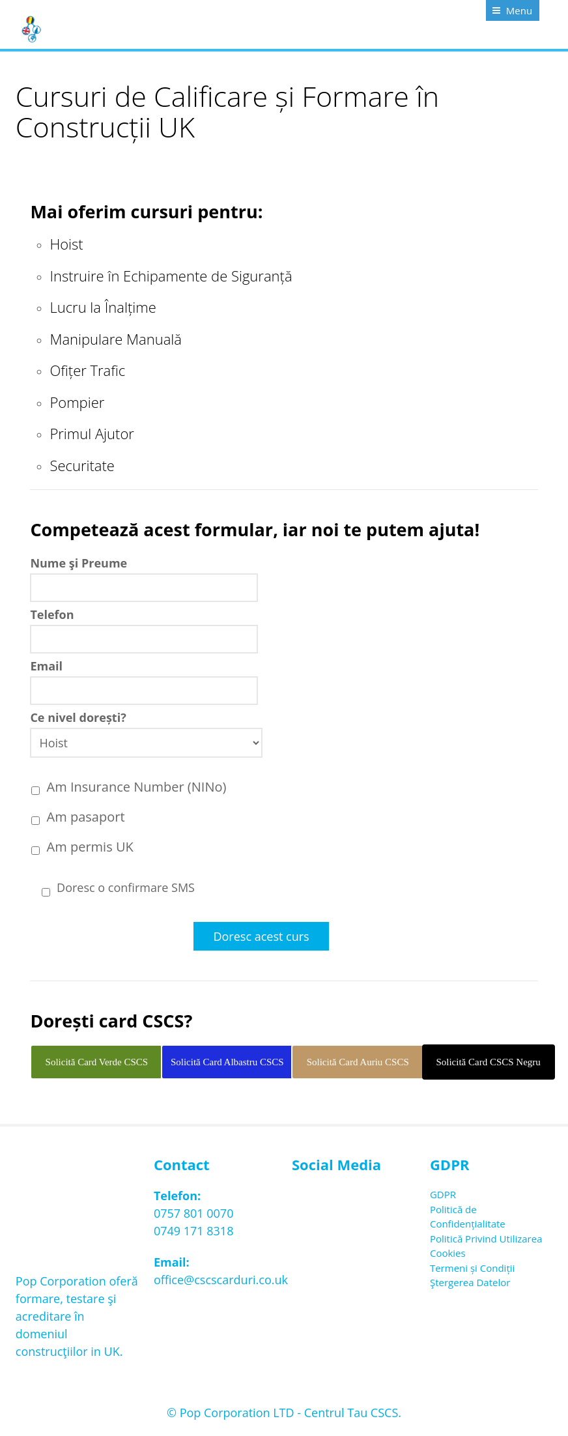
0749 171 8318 (194, 1231)
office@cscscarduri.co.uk (221, 1279)
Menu (519, 10)
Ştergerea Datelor (470, 1282)
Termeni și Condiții (472, 1267)
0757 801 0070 (194, 1213)
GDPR (443, 1194)
